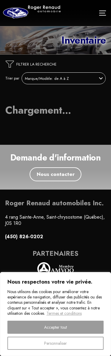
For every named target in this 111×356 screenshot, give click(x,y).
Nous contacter (56, 174)
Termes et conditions (64, 313)
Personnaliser (55, 343)
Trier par (12, 78)
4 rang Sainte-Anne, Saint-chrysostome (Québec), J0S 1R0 (55, 220)
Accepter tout (55, 327)
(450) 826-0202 (24, 237)
